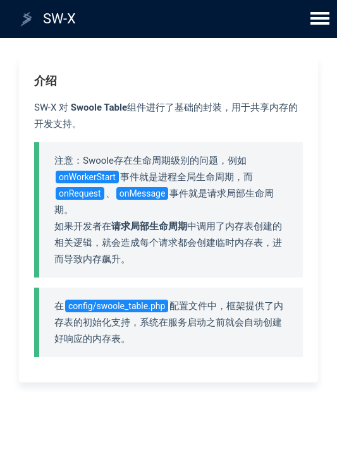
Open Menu (320, 17)
